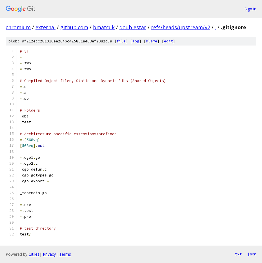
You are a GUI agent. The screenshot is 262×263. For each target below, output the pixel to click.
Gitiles (33, 254)
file (121, 41)
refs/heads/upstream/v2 (180, 27)
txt (238, 254)
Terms (65, 254)
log (135, 41)
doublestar (132, 27)
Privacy (49, 254)
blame (151, 41)
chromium (18, 27)
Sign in (250, 9)
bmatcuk (104, 27)
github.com (74, 27)
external (45, 27)
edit (168, 41)
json (251, 254)
